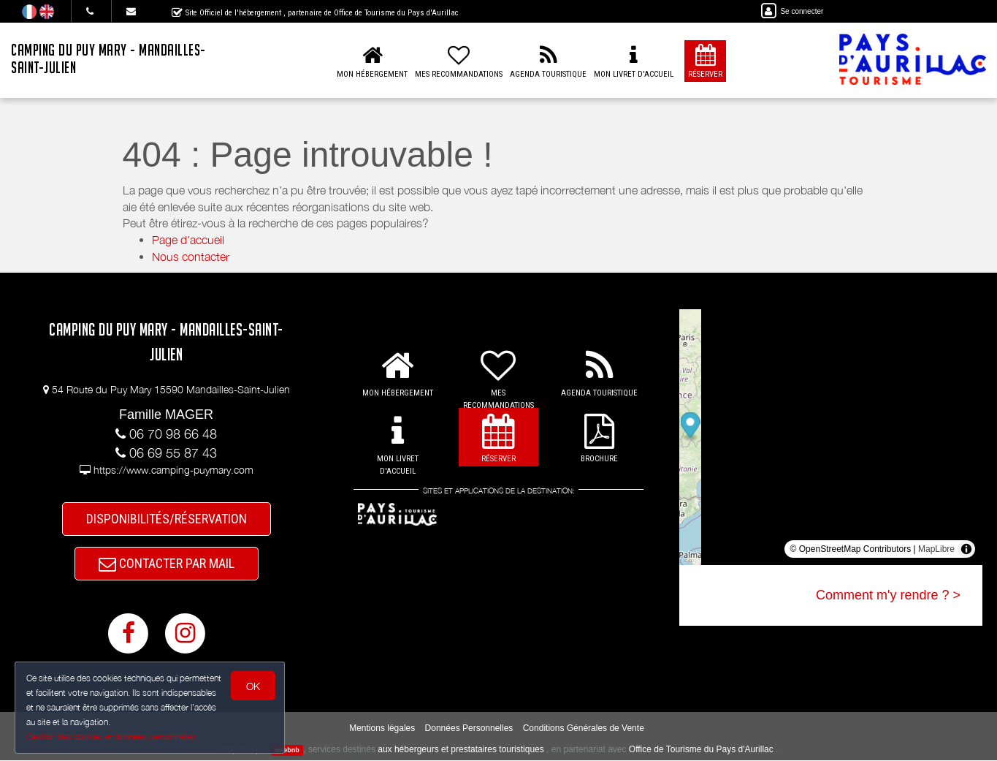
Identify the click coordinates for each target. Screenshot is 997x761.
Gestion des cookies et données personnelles (111, 736)
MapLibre (936, 549)
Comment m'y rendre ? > (888, 595)
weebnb (287, 750)
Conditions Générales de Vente (583, 729)
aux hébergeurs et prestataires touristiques (460, 750)
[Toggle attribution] (966, 549)
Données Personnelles (469, 729)
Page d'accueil (188, 239)
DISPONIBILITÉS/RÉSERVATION (166, 518)
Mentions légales (382, 729)
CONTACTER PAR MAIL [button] (166, 564)
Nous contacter (190, 256)
